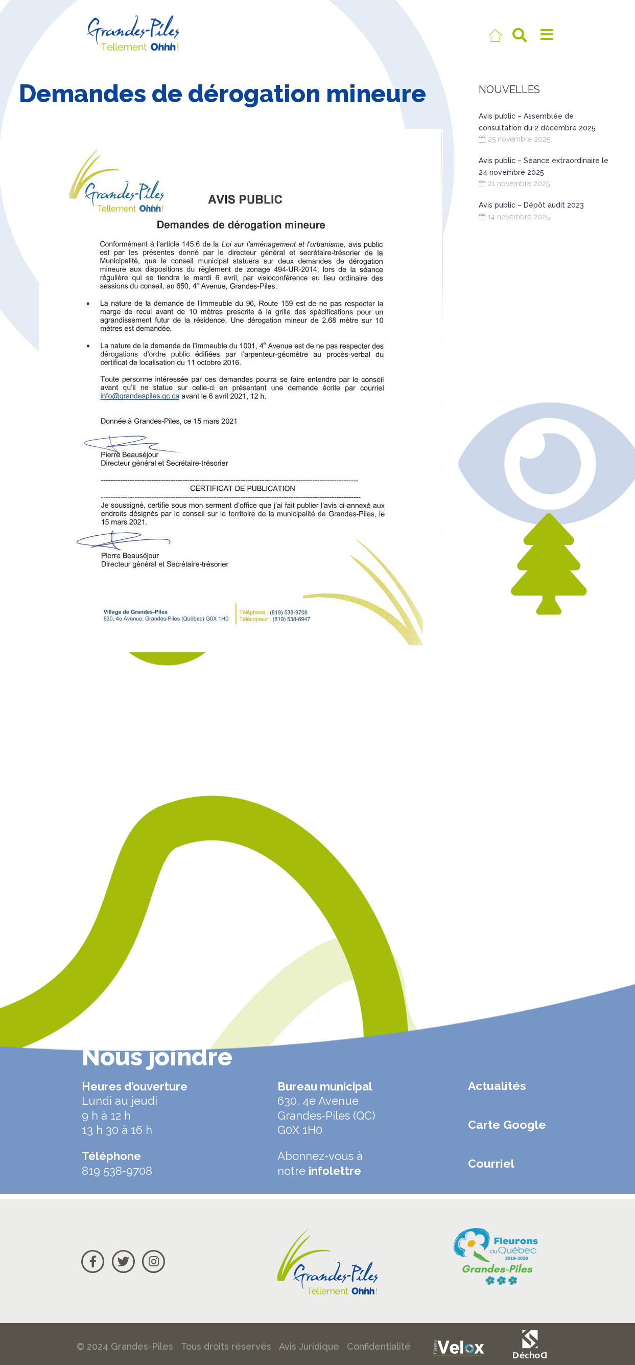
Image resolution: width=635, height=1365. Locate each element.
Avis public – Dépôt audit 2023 (531, 205)
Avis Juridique (309, 1346)
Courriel (491, 1163)
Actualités (497, 1086)
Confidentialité (379, 1346)
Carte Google (507, 1124)
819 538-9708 (117, 1170)
